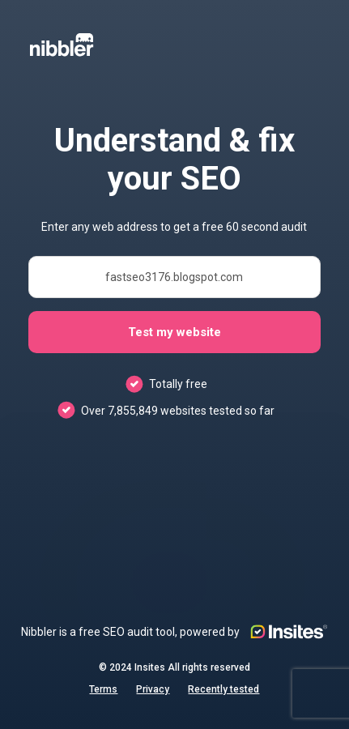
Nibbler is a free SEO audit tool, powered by (174, 632)
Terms (103, 689)
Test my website (174, 332)
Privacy (152, 689)
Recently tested (223, 689)
